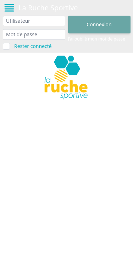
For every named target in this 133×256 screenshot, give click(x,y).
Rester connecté (33, 46)
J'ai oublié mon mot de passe (96, 39)
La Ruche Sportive (48, 7)
